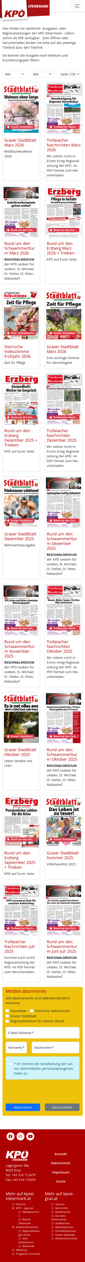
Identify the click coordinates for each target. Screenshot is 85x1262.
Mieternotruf (62, 1212)
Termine (20, 1204)
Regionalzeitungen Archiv (29, 1232)
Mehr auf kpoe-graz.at (59, 1196)
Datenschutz (60, 1163)
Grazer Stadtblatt (65, 1234)
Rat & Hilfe (61, 1208)
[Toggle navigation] (77, 6)
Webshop (21, 1250)
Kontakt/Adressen (65, 1231)
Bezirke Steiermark (24, 1221)
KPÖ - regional (24, 1208)
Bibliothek (28, 1246)
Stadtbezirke (62, 1223)
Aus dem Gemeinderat (58, 1217)
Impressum (60, 1172)
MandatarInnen (64, 1227)
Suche (61, 1181)
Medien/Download (27, 1227)
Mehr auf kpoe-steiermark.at (20, 1196)
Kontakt (61, 1154)
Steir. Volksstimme (25, 1240)
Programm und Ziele (28, 1253)
